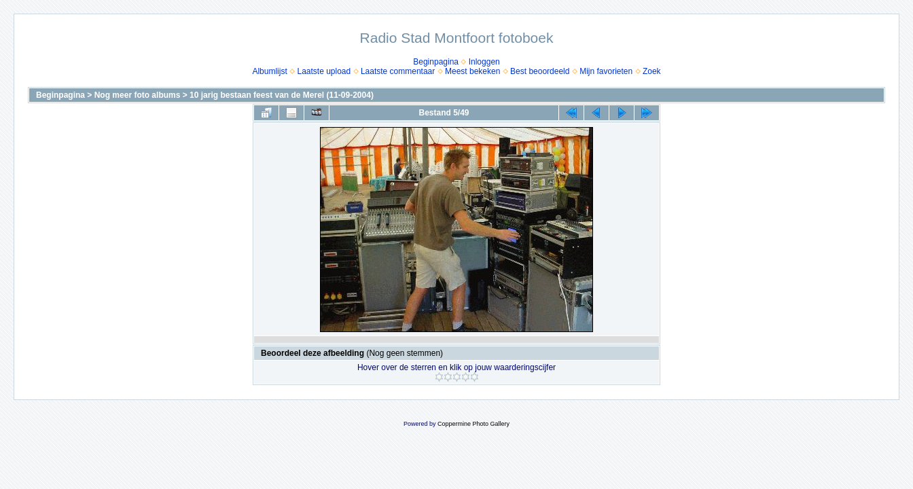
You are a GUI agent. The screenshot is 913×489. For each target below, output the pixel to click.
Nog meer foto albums (137, 95)
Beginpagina (436, 62)
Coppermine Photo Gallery (473, 423)
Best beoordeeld (539, 71)
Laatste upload (324, 71)
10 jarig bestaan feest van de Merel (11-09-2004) (282, 95)
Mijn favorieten (605, 71)
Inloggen (484, 62)
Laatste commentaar (398, 71)
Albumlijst (269, 71)
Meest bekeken (472, 71)
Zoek (652, 71)
